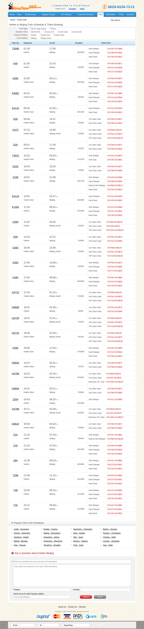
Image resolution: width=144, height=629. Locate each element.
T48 (15, 490)
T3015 (15, 155)
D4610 (15, 424)
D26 (15, 144)
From (15, 625)
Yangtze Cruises (48, 14)
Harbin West (58, 35)
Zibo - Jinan (78, 537)
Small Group (30, 14)
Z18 (15, 445)
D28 (15, 119)
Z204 (15, 399)
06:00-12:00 (49, 32)
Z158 (15, 177)
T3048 (15, 48)
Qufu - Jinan (78, 545)
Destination (110, 14)
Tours (19, 14)
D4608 (15, 307)
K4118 (15, 196)
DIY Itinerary (66, 14)
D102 (15, 166)
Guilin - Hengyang (21, 529)
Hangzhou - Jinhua (52, 537)
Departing (68, 625)
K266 (15, 348)
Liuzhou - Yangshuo (111, 541)
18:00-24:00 (76, 32)
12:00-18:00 (62, 32)
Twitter (82, 9)
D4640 (15, 362)
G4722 (15, 292)
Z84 (15, 460)
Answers (130, 14)
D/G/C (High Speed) (38, 29)
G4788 (15, 409)
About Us (62, 607)
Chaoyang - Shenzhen (53, 541)
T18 (15, 505)
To (41, 625)
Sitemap (82, 607)
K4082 (15, 93)
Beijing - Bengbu (21, 541)
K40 (15, 63)
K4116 (15, 108)
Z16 (15, 434)
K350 (15, 262)
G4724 (15, 333)
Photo (121, 14)
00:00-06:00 (35, 32)
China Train (22, 19)
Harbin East (45, 35)
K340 (15, 277)
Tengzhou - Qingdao (52, 545)
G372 (15, 130)
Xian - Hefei (108, 545)
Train (100, 14)
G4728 (15, 318)
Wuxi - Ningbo (79, 533)
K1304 (15, 207)
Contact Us (72, 607)
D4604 (15, 388)
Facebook (72, 9)
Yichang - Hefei (109, 537)
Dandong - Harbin (21, 537)
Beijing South (45, 38)
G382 (15, 247)
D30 (15, 237)
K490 (15, 78)
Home (11, 14)
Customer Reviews (86, 14)
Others (53, 29)
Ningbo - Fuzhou (51, 529)
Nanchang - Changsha (82, 529)
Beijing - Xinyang (110, 529)
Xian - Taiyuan (20, 545)
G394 (15, 222)
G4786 (15, 373)
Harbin (33, 35)
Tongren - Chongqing (112, 533)
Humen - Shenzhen (22, 533)
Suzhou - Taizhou (80, 541)
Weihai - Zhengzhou (52, 533)
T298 (15, 475)
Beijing (33, 38)
